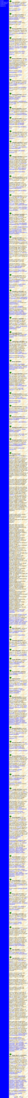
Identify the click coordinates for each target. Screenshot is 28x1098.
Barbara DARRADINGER (15, 67)
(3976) (19, 455)
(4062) (13, 1012)
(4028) (20, 826)
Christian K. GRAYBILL (15, 1080)
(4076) (24, 1065)
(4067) (24, 1039)
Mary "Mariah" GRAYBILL (17, 6)
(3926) (10, 208)
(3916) (13, 172)
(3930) (10, 222)
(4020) (24, 791)
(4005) (13, 713)
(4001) (15, 699)
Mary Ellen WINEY (13, 632)
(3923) (12, 201)
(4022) (22, 817)
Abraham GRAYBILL (20, 1087)
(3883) (10, 41)
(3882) (10, 32)
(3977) (24, 456)
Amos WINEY (21, 51)
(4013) (17, 761)
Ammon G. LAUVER (14, 620)
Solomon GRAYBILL (14, 233)
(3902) (14, 120)
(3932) (17, 228)
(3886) (15, 46)
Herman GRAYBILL (20, 850)
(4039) (23, 863)
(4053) (24, 929)
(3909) (15, 151)
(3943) (25, 271)
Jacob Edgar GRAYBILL (21, 722)
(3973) (25, 442)
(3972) (10, 442)
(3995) (10, 667)
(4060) (12, 1007)
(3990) (12, 644)
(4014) (22, 762)
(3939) (25, 252)
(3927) (19, 216)
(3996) (16, 679)
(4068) (10, 1041)
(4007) (10, 732)
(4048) (15, 907)
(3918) (10, 186)
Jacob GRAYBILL (17, 5)
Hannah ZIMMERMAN (15, 328)
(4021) (23, 812)
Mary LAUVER (13, 618)
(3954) (20, 307)
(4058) (10, 962)
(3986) (13, 629)
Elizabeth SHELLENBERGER (15, 692)
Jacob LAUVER (21, 618)
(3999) (20, 689)
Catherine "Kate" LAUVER (20, 621)
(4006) (14, 730)
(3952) (15, 307)
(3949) (12, 296)
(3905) (16, 133)
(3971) (23, 435)
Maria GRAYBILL (19, 311)
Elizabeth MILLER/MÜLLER (17, 18)
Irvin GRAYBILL (22, 87)
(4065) (19, 1039)
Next (21, 1097)
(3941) (20, 271)
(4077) (18, 1069)
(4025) (24, 819)
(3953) (18, 307)
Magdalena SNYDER (22, 114)
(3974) (15, 449)
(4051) (20, 923)
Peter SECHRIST (22, 190)
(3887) (18, 46)
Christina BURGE (13, 412)
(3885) (17, 44)
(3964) (14, 396)
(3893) (21, 71)
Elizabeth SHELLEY (22, 353)
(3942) (23, 271)
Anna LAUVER (22, 623)
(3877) (24, 3)
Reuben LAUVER (22, 614)
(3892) (18, 71)
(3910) (10, 159)
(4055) (19, 960)
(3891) (10, 61)
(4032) (23, 842)
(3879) (18, 16)
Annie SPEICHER (22, 655)
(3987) (23, 629)
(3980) (10, 494)
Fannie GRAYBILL (13, 210)
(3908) (13, 146)
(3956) (18, 322)
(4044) (16, 895)
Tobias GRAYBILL (22, 207)
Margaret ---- (12, 34)
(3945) (10, 278)
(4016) (13, 776)
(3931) (13, 222)
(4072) (12, 1063)
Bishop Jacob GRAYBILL (17, 230)
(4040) (23, 870)
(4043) (10, 889)
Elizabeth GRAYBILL (17, 229)
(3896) (25, 82)
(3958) (10, 343)
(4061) (10, 1012)
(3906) (10, 136)
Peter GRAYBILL (23, 146)
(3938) (23, 252)
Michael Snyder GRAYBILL (15, 313)
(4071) (13, 1059)
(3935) (22, 240)
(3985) (18, 617)
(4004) (10, 713)
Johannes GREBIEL (14, 17)
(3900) (12, 111)
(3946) (22, 278)
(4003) (18, 705)
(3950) (15, 296)
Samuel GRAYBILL (14, 303)
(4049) (18, 916)
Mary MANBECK (22, 126)
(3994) (24, 660)
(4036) (15, 859)
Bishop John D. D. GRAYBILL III (18, 47)
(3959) (25, 343)
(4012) (23, 755)
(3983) (13, 617)
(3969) (10, 423)
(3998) (18, 683)
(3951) (18, 302)
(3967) (22, 409)
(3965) (19, 401)
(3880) (19, 24)
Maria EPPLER (22, 169)
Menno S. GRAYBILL (18, 673)
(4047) (10, 901)
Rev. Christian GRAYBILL (19, 280)
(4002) (12, 703)
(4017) (23, 776)
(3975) (16, 455)
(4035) (12, 859)
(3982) (10, 617)
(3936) (24, 240)
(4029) (12, 829)
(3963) (22, 389)
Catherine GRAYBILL (20, 314)
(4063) (12, 1026)
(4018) (16, 783)
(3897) (10, 88)
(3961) (10, 376)
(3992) (18, 653)
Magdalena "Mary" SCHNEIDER (19, 224)
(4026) (10, 821)
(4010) (26, 743)
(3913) (25, 163)
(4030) (15, 829)
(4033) (25, 842)
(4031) (17, 829)
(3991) (18, 651)
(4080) (14, 1091)
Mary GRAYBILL (20, 717)
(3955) (20, 319)
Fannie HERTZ (21, 635)
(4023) (19, 819)
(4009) (23, 742)
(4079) (17, 1078)
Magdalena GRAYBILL (21, 1048)
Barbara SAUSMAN (22, 226)
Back (15, 1097)
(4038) (15, 861)
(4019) (10, 791)
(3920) (13, 191)
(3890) (25, 59)
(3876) (13, 3)
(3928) (21, 216)
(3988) (10, 636)
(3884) (13, 41)
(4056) (22, 960)
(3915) (10, 172)
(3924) (10, 203)
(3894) (16, 75)
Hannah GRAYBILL (16, 148)
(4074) (19, 1065)
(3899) (14, 103)
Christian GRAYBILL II (18, 83)
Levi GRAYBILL (20, 33)
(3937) (12, 251)
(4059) (10, 997)
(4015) (17, 770)
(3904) (10, 127)
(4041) (26, 870)
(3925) (13, 203)
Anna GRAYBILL (20, 1043)
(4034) (10, 844)
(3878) (18, 10)
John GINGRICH (22, 421)
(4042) (12, 883)
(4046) (25, 898)
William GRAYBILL (20, 720)
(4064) (19, 1028)
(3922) (21, 197)
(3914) (12, 167)
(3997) (21, 681)
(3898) (16, 95)
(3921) (18, 197)
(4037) (13, 861)
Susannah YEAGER (22, 888)
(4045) (10, 896)
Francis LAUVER (14, 622)
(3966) (26, 407)
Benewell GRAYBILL (14, 909)
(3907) (14, 144)
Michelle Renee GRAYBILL (15, 366)
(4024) (22, 819)
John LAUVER (22, 622)
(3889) (13, 52)
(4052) (22, 927)
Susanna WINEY (13, 85)
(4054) (10, 952)
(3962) (24, 376)
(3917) (10, 179)
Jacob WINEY (21, 171)
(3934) (19, 240)
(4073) (15, 1063)
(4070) (10, 1059)
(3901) (14, 112)
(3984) (16, 617)
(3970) (16, 428)
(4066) (21, 1039)
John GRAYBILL (20, 186)
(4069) (24, 1057)
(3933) (20, 228)
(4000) (23, 689)
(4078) (14, 1078)
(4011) (10, 751)
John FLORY (21, 434)
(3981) (13, 494)
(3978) (10, 458)
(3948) (10, 293)
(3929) (12, 221)
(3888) (10, 52)
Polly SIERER (20, 124)
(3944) (16, 277)
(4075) (22, 1065)
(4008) (15, 737)
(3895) (14, 82)
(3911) (13, 159)
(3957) (14, 325)
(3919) (10, 191)
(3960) (24, 356)
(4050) (15, 918)
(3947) (10, 285)
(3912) (22, 163)
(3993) (13, 660)
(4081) (17, 1091)
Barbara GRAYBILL (14, 1047)
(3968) (24, 416)
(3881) (16, 30)
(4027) (18, 826)
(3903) (24, 120)
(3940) (10, 254)
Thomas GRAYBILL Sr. (14, 851)
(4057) (24, 960)
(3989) (18, 641)
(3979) (13, 458)
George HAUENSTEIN (15, 22)
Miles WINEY (21, 666)
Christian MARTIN (22, 750)
